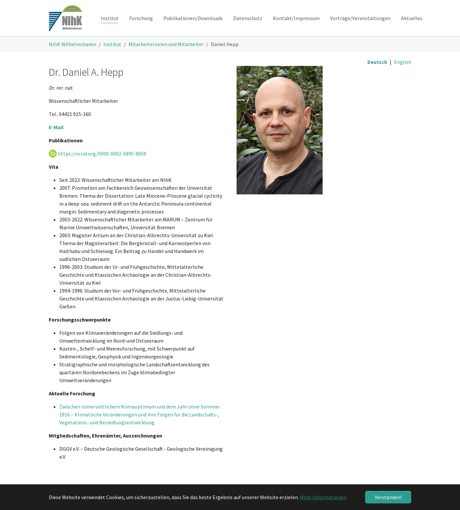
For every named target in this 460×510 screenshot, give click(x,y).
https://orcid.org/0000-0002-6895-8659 (102, 153)
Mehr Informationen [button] (323, 497)
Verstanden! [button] (388, 497)
